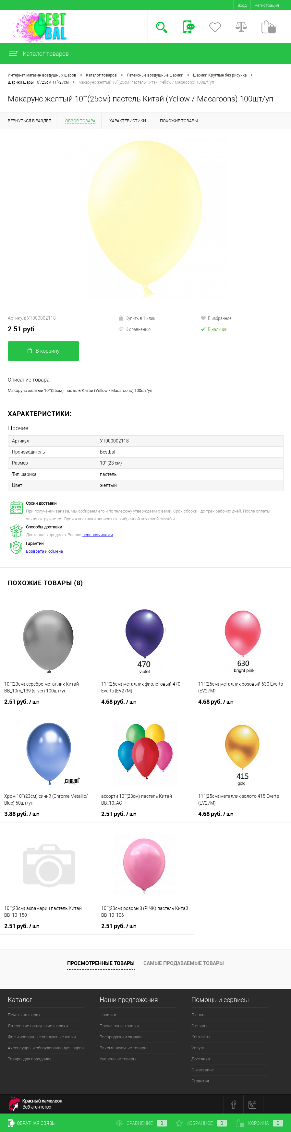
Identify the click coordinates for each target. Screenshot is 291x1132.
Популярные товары (119, 1025)
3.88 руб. (21, 813)
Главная (199, 1014)
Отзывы (199, 1025)
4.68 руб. (118, 701)
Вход (242, 5)
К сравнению (134, 329)
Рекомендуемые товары (123, 1047)
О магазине (202, 1069)
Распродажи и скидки (120, 1036)
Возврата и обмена (44, 550)
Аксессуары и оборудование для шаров (46, 1047)
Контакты (200, 1036)
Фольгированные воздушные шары (42, 1036)
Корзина (259, 1123)
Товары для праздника (30, 1058)
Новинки (108, 1014)
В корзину (44, 351)
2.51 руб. (22, 328)
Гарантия (200, 1080)
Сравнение (141, 1123)
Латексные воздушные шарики (38, 1025)
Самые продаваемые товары (183, 962)
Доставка (200, 1058)
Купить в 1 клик (136, 318)
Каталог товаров (38, 53)
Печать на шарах (24, 1014)
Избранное (201, 1123)
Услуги (197, 1047)
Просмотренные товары (101, 962)
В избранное (216, 318)
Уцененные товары (118, 1058)
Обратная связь (31, 1123)
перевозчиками (97, 534)
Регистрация (267, 5)
